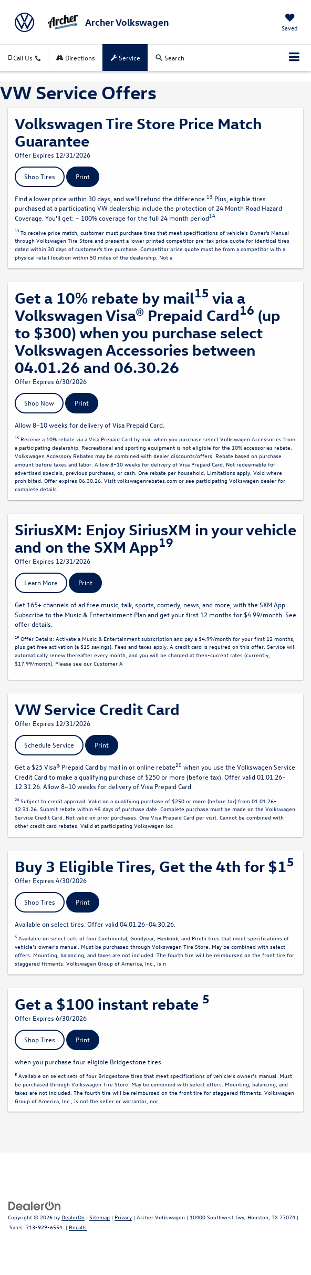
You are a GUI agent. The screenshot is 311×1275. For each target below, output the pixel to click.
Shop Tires (39, 176)
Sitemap (99, 1217)
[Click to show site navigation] (294, 58)
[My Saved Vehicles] (290, 23)
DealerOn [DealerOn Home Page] (73, 1217)
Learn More (41, 582)
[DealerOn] (34, 1205)
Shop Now (39, 402)
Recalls (78, 1227)
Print (83, 176)
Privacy (123, 1217)
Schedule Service (49, 744)
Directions (75, 57)
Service (125, 57)
